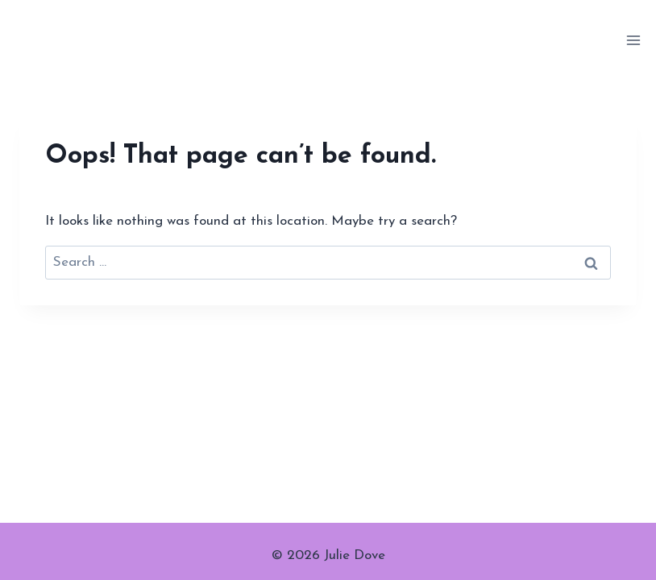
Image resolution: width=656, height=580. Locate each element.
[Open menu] (633, 39)
